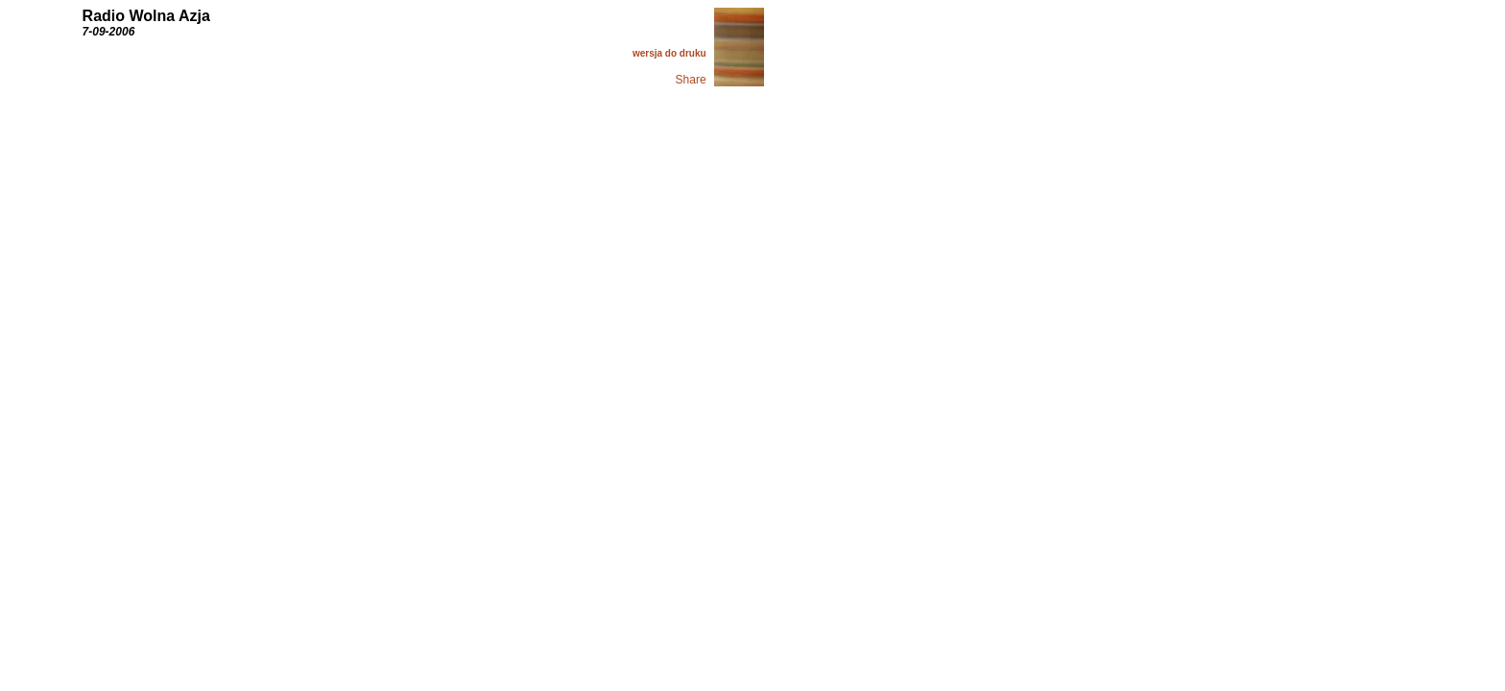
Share (691, 79)
